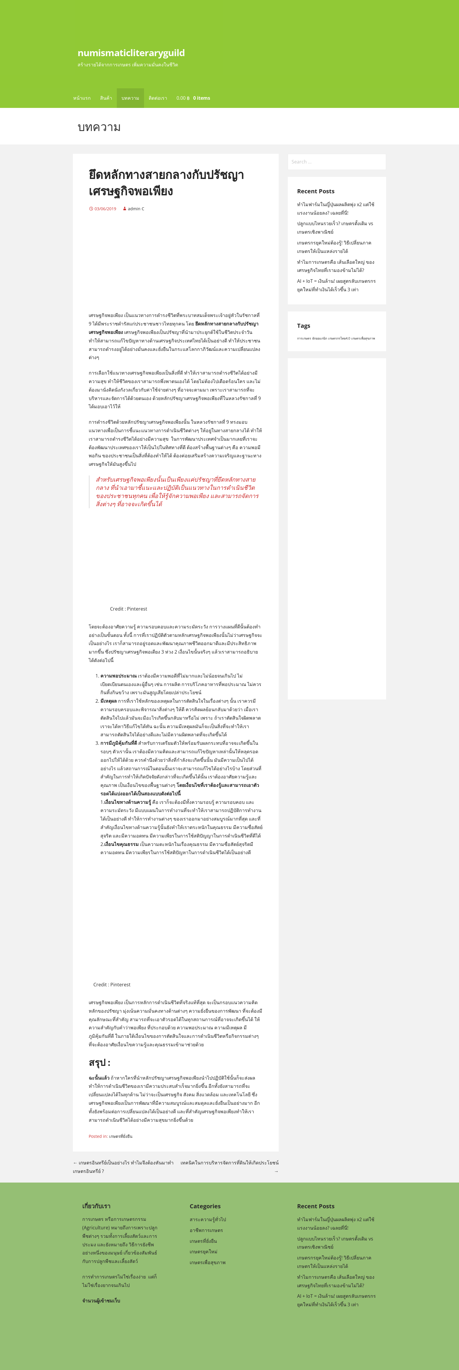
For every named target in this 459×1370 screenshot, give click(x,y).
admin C (136, 208)
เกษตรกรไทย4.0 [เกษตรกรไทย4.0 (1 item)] (339, 338)
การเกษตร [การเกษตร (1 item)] (304, 338)
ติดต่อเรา (158, 98)
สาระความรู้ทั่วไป (208, 1219)
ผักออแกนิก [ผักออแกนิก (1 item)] (319, 338)
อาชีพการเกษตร (206, 1230)
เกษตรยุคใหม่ (203, 1251)
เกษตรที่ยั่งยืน (120, 1136)
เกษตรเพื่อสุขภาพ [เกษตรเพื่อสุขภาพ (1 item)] (363, 338)
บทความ (130, 98)
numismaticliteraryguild (131, 52)
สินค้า (106, 98)
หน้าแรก (82, 98)
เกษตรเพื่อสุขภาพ (208, 1262)
